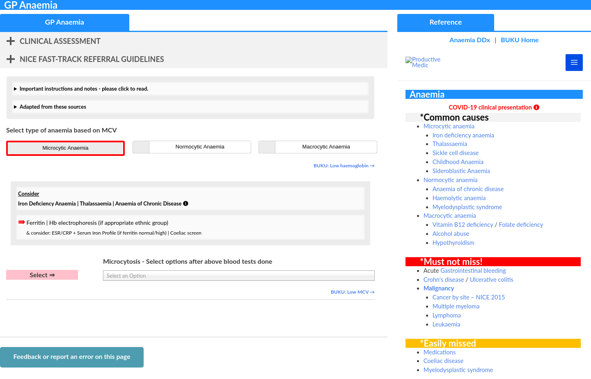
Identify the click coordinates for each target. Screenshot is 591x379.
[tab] (64, 22)
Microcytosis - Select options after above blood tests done (187, 261)
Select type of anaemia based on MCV (61, 130)
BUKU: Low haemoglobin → (344, 165)
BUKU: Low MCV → (353, 292)
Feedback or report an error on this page (71, 356)
